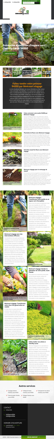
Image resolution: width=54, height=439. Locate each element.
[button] (26, 64)
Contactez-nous (10, 53)
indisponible (7, 2)
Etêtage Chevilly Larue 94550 (28, 396)
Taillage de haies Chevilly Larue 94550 (28, 391)
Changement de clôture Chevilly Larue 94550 (44, 391)
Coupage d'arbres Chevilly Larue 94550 (13, 391)
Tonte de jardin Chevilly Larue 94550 (14, 396)
